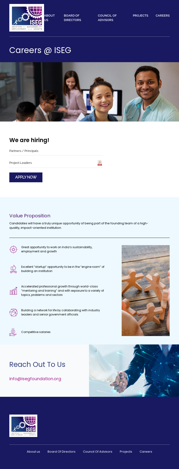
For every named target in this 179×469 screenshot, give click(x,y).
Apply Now (26, 177)
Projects (140, 15)
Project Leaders (56, 163)
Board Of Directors (72, 18)
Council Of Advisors (107, 18)
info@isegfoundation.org (35, 379)
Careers (163, 15)
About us (49, 18)
